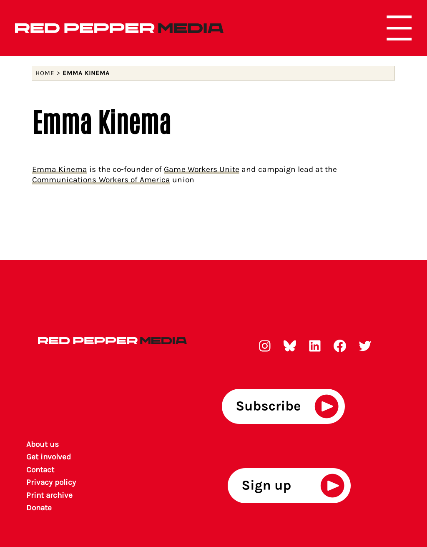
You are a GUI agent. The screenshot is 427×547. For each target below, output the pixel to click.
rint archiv (50, 495)
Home (45, 73)
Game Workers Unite (201, 169)
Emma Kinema (60, 169)
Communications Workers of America (101, 179)
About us (42, 444)
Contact (40, 469)
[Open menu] (399, 28)
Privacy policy (51, 482)
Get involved (48, 456)
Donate (39, 507)
